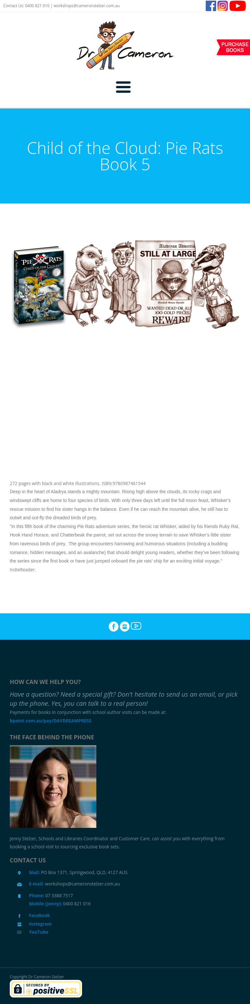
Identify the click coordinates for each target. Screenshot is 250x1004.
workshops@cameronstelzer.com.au (87, 5)
